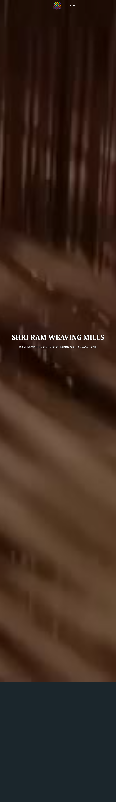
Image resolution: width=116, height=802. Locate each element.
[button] (70, 5)
